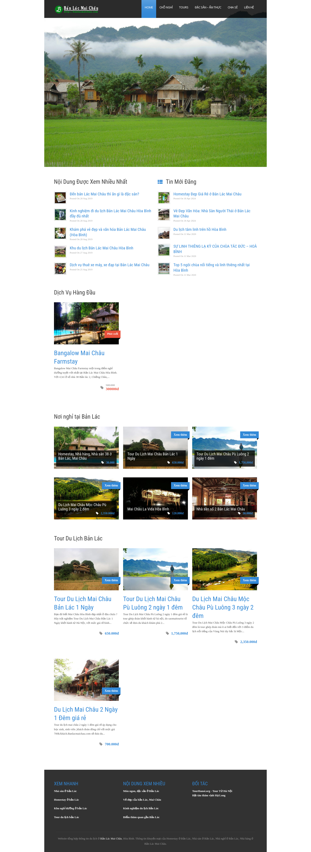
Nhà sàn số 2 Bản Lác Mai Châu (221, 509)
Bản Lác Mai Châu (111, 838)
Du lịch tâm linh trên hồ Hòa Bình (199, 229)
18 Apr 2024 (184, 198)
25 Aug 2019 (81, 269)
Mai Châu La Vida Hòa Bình (148, 509)
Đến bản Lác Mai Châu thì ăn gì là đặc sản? (104, 194)
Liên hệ (249, 7)
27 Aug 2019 (81, 252)
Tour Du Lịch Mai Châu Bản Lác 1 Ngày (152, 456)
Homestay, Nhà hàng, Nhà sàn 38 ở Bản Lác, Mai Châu (85, 456)
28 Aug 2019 (81, 198)
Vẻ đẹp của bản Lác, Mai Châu (142, 799)
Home (149, 7)
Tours (183, 7)
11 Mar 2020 (184, 234)
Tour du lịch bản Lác (66, 817)
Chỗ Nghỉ (166, 7)
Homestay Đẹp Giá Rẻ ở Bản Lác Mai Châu (207, 194)
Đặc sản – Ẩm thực (208, 7)
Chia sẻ (233, 7)
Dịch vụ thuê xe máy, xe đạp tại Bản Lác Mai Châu (109, 264)
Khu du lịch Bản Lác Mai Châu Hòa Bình (101, 247)
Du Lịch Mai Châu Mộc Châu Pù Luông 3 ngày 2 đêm (82, 506)
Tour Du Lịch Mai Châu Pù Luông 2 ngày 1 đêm (223, 456)
